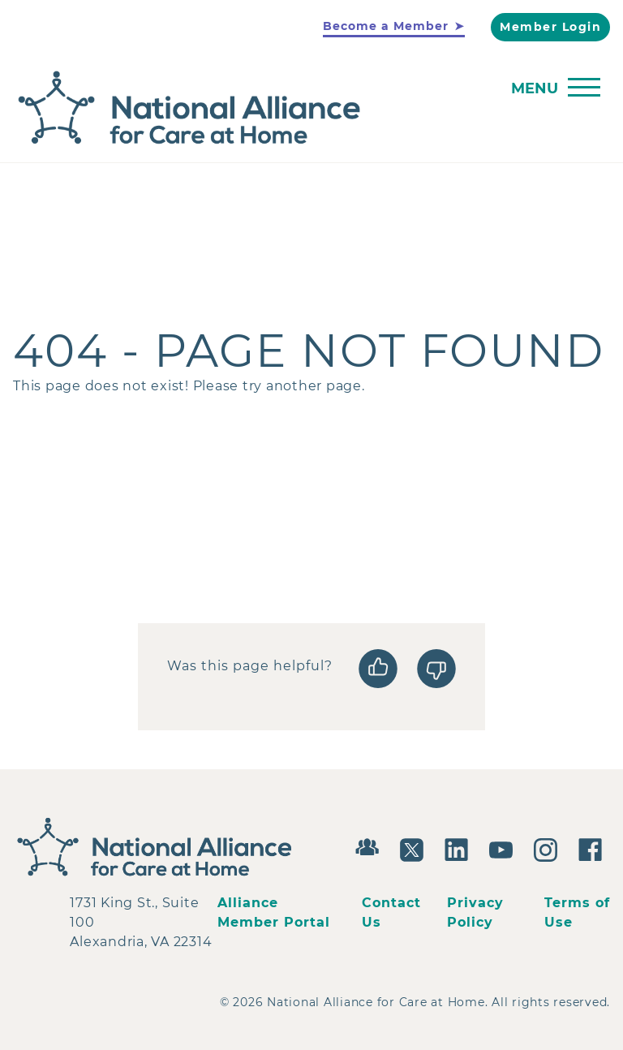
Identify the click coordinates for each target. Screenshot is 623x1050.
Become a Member (386, 26)
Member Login (550, 26)
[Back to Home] (307, 108)
